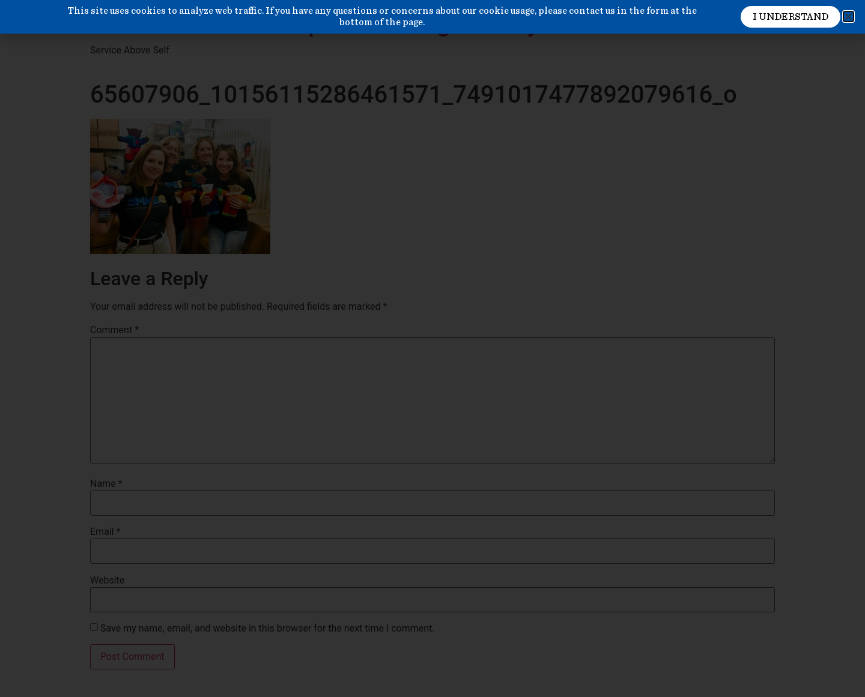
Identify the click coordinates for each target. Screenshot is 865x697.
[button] (848, 16)
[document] (432, 348)
